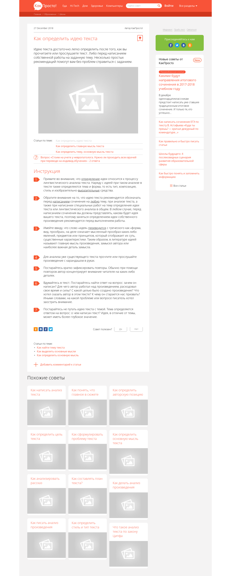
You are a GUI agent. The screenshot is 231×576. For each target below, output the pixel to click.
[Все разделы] (188, 6)
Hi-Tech (74, 6)
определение (90, 179)
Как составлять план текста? (87, 481)
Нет (136, 329)
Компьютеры (114, 6)
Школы (62, 14)
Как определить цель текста (46, 436)
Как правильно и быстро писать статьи (179, 143)
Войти (168, 6)
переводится (97, 228)
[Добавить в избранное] (140, 38)
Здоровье (97, 6)
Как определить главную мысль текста (80, 146)
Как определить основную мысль (58, 355)
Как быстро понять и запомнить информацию (179, 175)
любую (94, 201)
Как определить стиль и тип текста (85, 525)
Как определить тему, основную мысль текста (84, 151)
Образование (50, 14)
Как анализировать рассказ (45, 480)
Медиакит (167, 29)
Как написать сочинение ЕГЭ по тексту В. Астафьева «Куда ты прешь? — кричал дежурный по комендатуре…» (179, 127)
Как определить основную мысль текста (125, 438)
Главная (37, 14)
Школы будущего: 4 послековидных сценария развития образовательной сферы (176, 159)
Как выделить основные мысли (56, 351)
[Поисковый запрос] (144, 5)
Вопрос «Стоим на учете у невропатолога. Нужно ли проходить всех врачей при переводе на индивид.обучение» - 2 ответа (88, 159)
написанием (61, 201)
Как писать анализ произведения (44, 525)
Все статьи (179, 185)
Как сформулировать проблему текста (87, 436)
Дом (85, 6)
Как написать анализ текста (46, 392)
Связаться (192, 29)
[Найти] (158, 5)
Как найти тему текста (51, 347)
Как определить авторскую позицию (128, 392)
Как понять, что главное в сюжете (85, 392)
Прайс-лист (179, 29)
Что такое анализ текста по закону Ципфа (126, 531)
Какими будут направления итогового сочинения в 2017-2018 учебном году (177, 82)
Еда (65, 6)
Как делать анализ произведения (126, 485)
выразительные (89, 190)
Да (120, 329)
